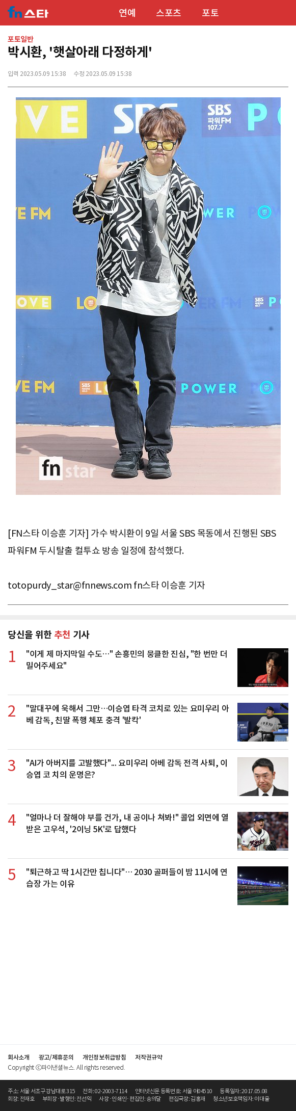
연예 (127, 13)
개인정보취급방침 (104, 1057)
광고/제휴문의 (56, 1057)
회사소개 (19, 1057)
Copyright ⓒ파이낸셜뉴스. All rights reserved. (66, 1067)
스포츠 (168, 13)
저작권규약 (148, 1057)
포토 (210, 13)
